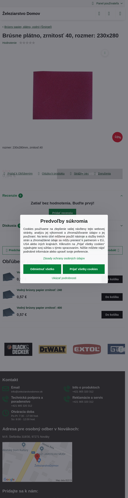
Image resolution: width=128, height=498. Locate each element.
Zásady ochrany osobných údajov (64, 258)
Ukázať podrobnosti (64, 278)
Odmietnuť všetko (42, 269)
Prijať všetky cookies (84, 269)
